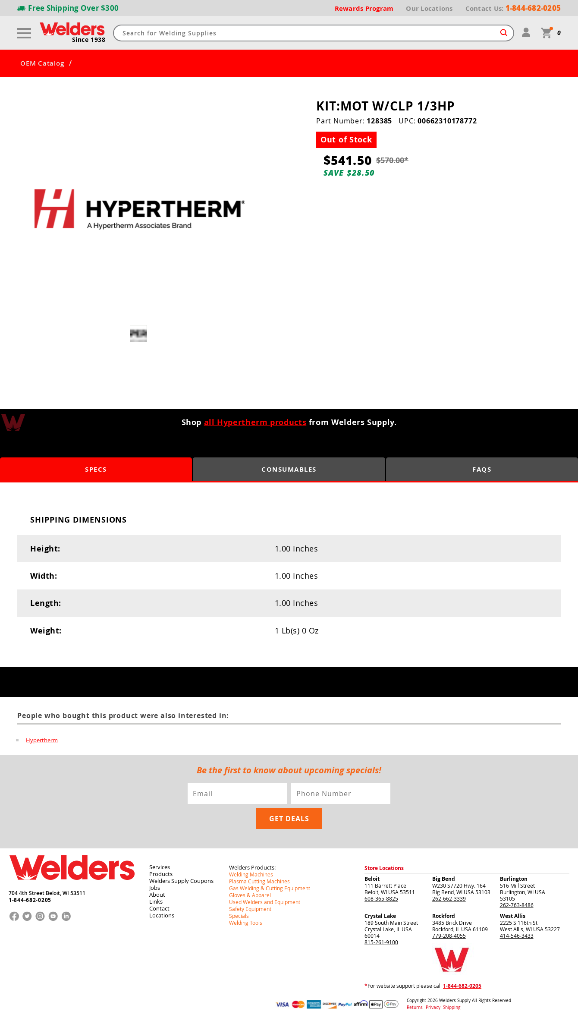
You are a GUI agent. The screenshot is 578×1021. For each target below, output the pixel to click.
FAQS (481, 469)
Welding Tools (245, 922)
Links (156, 901)
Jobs (154, 888)
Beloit (372, 878)
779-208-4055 (449, 935)
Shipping (451, 1007)
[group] (140, 209)
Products (161, 874)
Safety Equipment (250, 908)
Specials (239, 915)
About (157, 894)
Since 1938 (89, 40)
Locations (161, 915)
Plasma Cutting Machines (259, 881)
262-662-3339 (449, 898)
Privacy (434, 1007)
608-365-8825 (381, 898)
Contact (159, 908)
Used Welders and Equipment (264, 901)
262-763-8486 (517, 904)
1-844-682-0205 (30, 900)
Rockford (443, 916)
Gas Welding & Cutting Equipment (269, 888)
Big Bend (443, 878)
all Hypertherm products (255, 422)
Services (159, 867)
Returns (415, 1007)
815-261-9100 (381, 942)
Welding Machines (251, 874)
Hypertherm (42, 740)
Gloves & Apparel (250, 895)
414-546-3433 (517, 935)
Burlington (514, 878)
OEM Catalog (42, 63)
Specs (96, 469)
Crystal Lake (380, 916)
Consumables (289, 469)
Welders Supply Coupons (181, 881)
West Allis (512, 916)
